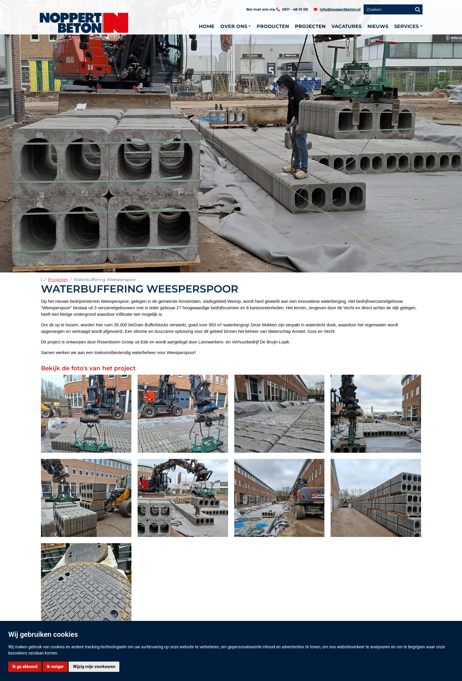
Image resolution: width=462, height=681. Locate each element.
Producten (273, 26)
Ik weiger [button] (55, 666)
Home (206, 26)
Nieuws (377, 26)
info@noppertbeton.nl (340, 9)
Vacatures (346, 26)
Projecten (310, 26)
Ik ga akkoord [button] (24, 666)
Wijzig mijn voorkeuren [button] (94, 666)
